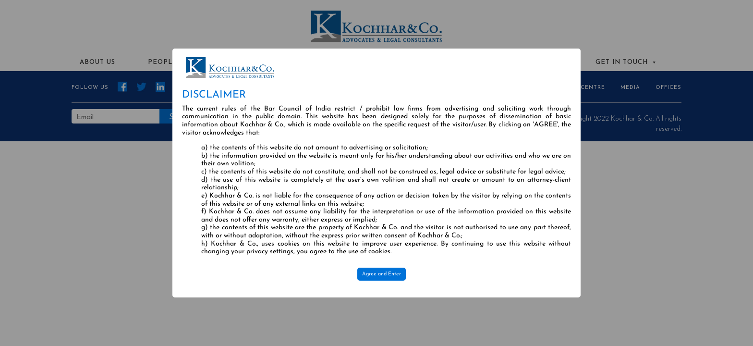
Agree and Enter (381, 274)
